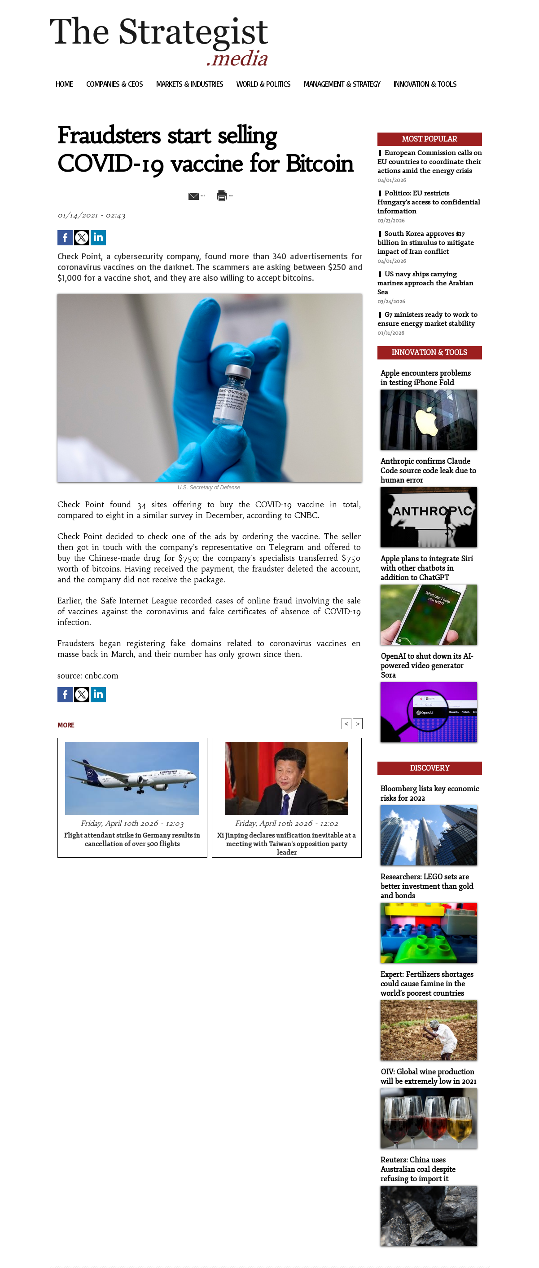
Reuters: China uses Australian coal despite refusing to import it (427, 1141)
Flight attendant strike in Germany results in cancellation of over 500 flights (132, 841)
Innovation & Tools (425, 84)
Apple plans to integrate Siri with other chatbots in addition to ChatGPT (428, 567)
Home (65, 84)
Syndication (104, 1247)
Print (233, 195)
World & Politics (264, 84)
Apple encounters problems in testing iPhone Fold (426, 381)
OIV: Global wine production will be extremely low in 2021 (425, 1051)
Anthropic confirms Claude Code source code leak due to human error (424, 472)
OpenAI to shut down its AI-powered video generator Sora (426, 657)
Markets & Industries (190, 84)
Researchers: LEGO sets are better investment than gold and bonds (423, 865)
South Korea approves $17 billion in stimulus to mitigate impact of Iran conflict (427, 251)
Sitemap (65, 1247)
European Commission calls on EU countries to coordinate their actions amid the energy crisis (426, 166)
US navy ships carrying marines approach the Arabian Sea (426, 292)
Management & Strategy (343, 84)
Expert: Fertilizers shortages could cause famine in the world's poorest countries (423, 960)
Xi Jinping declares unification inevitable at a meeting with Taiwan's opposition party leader (286, 844)
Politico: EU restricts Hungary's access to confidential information (429, 211)
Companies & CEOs (115, 84)
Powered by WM (145, 1247)
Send (188, 195)
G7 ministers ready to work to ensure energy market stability (428, 328)
